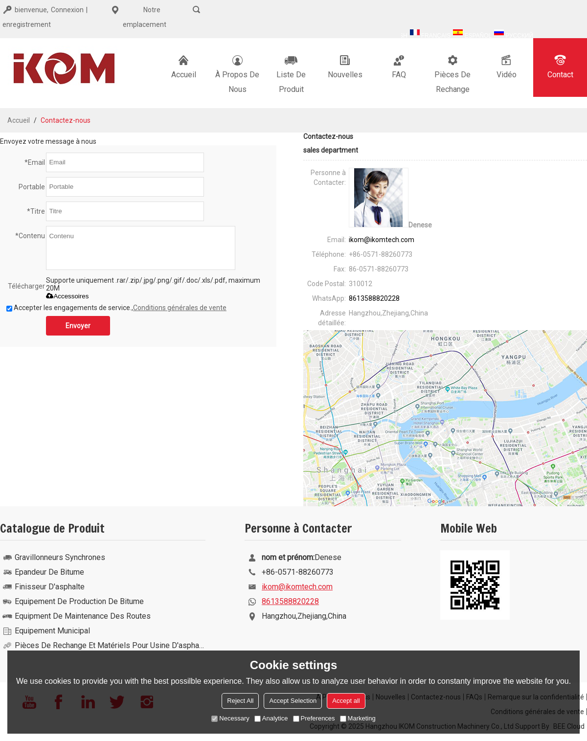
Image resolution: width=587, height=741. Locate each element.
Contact (560, 66)
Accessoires (67, 296)
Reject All (240, 700)
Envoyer (78, 326)
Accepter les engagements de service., (116, 308)
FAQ (398, 66)
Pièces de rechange (452, 73)
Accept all (346, 700)
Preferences (314, 718)
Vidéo (507, 66)
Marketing (358, 718)
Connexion (67, 10)
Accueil (183, 66)
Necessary (230, 718)
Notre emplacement (137, 15)
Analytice (271, 718)
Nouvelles (345, 66)
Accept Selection (292, 700)
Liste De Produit (291, 73)
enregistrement (26, 24)
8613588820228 (374, 298)
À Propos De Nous (237, 73)
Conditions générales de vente (179, 308)
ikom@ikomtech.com (381, 240)
